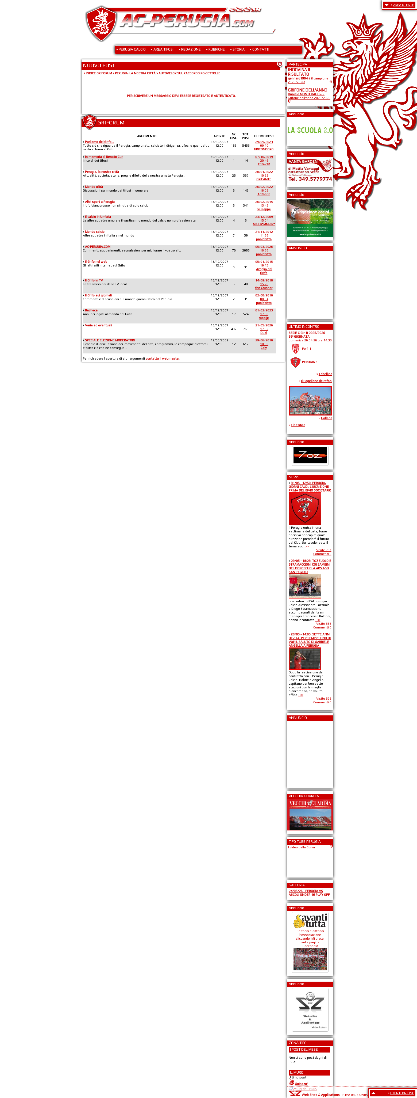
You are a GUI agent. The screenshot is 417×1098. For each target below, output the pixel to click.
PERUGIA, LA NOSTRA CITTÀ (135, 73)
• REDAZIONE (190, 49)
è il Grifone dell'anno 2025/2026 (309, 96)
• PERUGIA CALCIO (131, 49)
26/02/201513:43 (264, 205)
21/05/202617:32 (264, 329)
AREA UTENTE (403, 5)
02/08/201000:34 (264, 299)
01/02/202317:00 (264, 314)
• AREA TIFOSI (162, 49)
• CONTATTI (259, 49)
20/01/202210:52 (264, 175)
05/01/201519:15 (264, 267)
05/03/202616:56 (264, 250)
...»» (306, 546)
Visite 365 (323, 624)
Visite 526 (323, 698)
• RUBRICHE (215, 49)
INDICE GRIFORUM (99, 73)
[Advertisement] (304, 283)
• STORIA (237, 49)
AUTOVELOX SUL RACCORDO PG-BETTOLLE (189, 73)
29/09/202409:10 (263, 145)
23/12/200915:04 (264, 220)
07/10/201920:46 (264, 160)
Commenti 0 (322, 554)
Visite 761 (323, 550)
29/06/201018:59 (264, 344)
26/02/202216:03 (264, 190)
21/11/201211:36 (264, 235)
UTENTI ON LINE (402, 1093)
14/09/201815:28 (264, 284)
